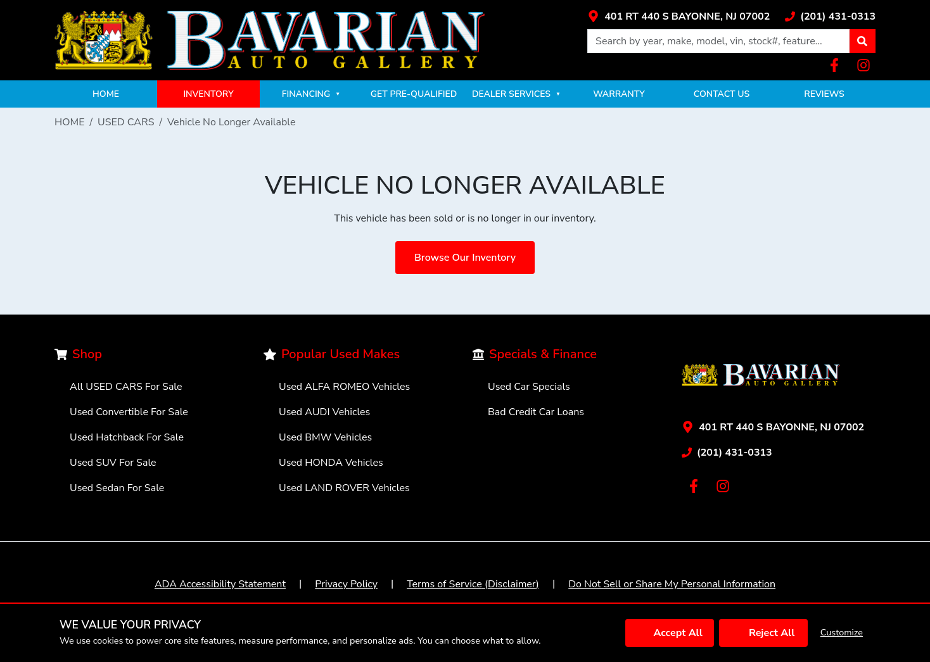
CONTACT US (722, 94)
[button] (862, 41)
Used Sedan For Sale (117, 488)
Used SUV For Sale (113, 463)
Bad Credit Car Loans (536, 412)
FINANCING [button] (311, 94)
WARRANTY (619, 94)
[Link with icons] (678, 16)
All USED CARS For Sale (126, 387)
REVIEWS (824, 94)
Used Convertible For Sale (129, 412)
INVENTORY (208, 94)
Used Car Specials (529, 387)
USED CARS (126, 122)
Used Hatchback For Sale (127, 437)
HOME (105, 94)
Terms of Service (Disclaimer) (473, 584)
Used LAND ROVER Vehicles (344, 488)
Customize (841, 632)
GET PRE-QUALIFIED (414, 94)
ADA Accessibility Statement (220, 584)
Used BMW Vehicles (325, 437)
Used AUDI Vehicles (324, 412)
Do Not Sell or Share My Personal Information (671, 584)
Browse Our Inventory (465, 258)
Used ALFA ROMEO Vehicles (344, 387)
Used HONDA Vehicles (331, 463)
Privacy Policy (346, 584)
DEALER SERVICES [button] (516, 94)
